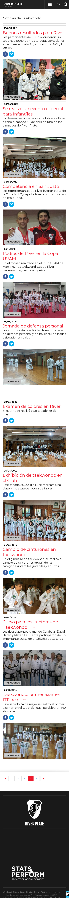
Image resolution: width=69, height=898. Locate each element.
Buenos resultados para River (33, 32)
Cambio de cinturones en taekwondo (29, 552)
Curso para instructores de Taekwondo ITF (30, 624)
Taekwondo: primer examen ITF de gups (32, 697)
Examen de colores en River (31, 406)
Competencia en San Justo (31, 186)
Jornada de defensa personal (33, 326)
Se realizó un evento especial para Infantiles (33, 111)
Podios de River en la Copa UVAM (30, 256)
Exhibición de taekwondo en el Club (33, 478)
